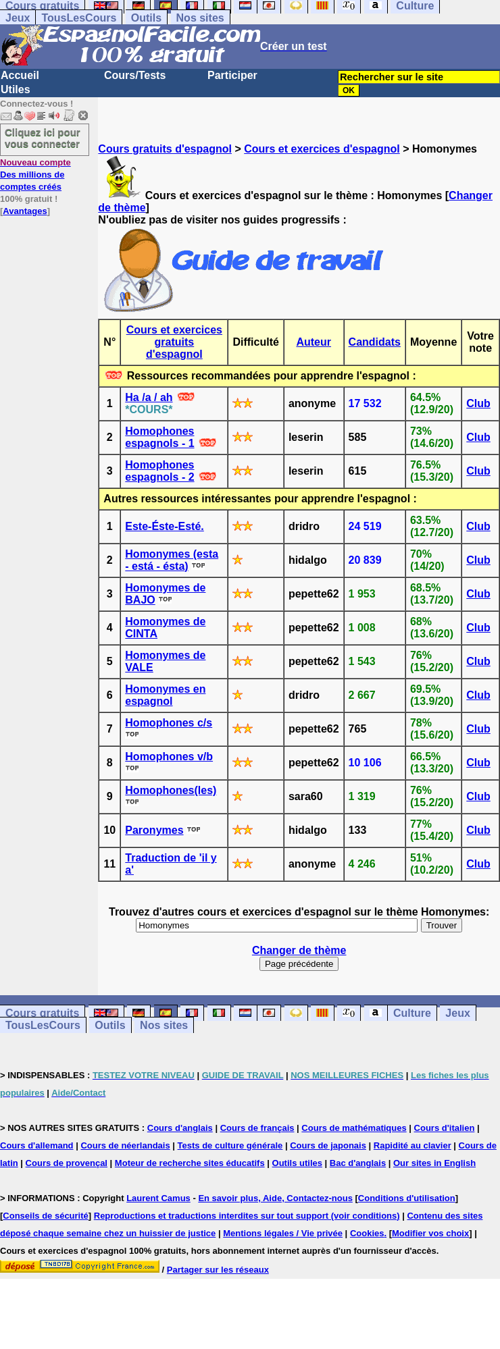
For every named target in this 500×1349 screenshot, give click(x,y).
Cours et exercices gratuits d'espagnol (174, 342)
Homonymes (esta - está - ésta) (171, 560)
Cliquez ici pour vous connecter (42, 137)
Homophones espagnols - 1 (159, 437)
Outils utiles (297, 1163)
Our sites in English (434, 1163)
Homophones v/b (169, 756)
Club (478, 403)
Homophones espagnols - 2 (159, 471)
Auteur (313, 342)
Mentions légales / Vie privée (283, 1233)
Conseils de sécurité (45, 1216)
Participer (232, 75)
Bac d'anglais (358, 1163)
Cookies (367, 1233)
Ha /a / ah (148, 397)
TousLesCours (78, 18)
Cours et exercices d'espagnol (322, 149)
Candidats (375, 342)
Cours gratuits (42, 1013)
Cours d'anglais (180, 1128)
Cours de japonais (328, 1145)
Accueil (20, 75)
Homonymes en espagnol (165, 695)
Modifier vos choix (430, 1233)
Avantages (25, 211)
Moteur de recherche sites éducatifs (190, 1163)
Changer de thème (299, 950)
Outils (146, 18)
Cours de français (257, 1128)
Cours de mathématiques (353, 1128)
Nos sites (200, 18)
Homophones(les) (170, 790)
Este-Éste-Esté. (164, 526)
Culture (412, 1013)
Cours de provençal (66, 1163)
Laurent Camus (158, 1198)
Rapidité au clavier (412, 1145)
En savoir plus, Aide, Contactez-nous (275, 1198)
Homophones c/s (168, 723)
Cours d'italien (444, 1128)
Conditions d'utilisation (406, 1198)
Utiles (15, 89)
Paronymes (154, 830)
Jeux (17, 18)
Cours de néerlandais (125, 1145)
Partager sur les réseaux (218, 1270)
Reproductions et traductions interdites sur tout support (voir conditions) (247, 1216)
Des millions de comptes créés (35, 174)
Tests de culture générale (230, 1145)
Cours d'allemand (37, 1145)
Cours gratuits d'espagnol (165, 149)
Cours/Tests (135, 75)
